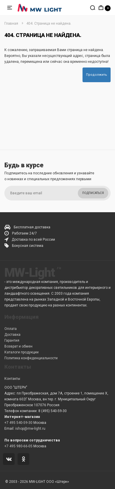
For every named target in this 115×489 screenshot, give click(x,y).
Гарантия (11, 340)
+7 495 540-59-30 (18, 423)
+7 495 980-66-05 (18, 446)
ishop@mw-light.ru (30, 428)
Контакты (12, 379)
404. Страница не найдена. (48, 23)
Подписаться (93, 193)
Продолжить (96, 75)
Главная (11, 23)
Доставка (12, 335)
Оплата (10, 329)
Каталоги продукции (21, 352)
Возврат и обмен (18, 346)
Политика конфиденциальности (31, 358)
